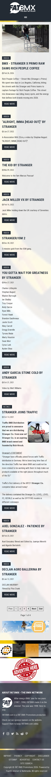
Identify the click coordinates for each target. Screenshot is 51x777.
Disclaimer (43, 756)
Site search (26, 763)
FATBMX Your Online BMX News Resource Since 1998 (25, 7)
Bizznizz (7, 407)
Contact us (38, 759)
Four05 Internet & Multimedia (18, 771)
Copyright (30, 756)
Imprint (7, 756)
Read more (9, 104)
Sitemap (13, 759)
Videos (6, 58)
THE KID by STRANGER (17, 165)
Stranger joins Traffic (20, 412)
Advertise (25, 759)
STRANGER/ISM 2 (13, 238)
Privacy (18, 756)
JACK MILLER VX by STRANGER (23, 200)
